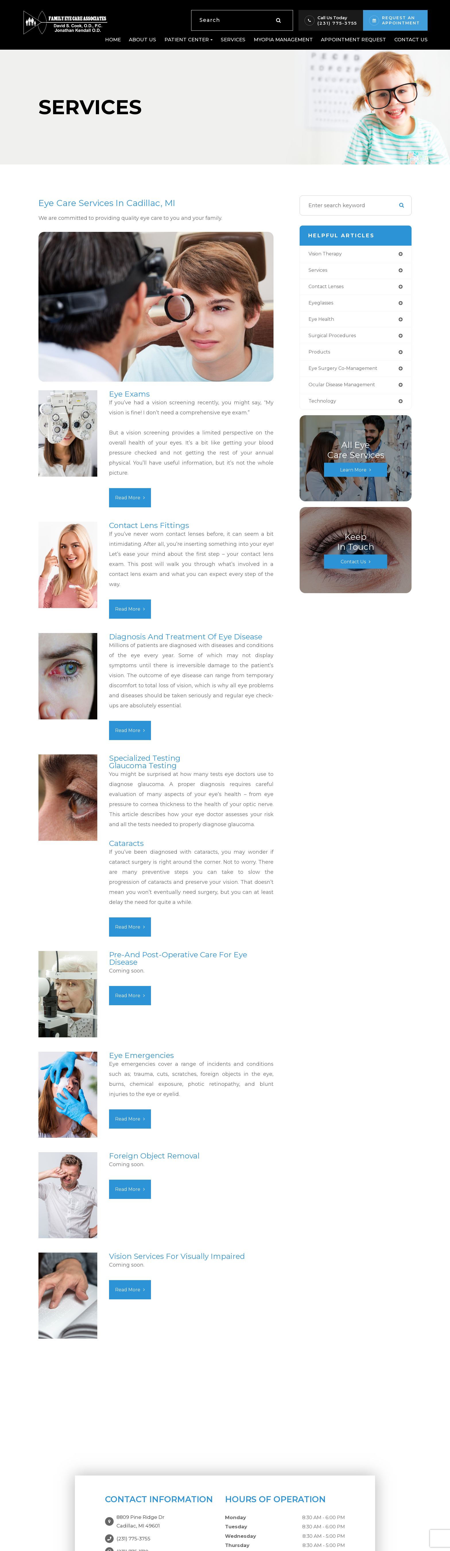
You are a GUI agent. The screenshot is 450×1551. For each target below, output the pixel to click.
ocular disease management (346, 390)
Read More (129, 497)
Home (113, 39)
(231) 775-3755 (337, 23)
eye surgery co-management (347, 373)
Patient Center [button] (188, 39)
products (320, 356)
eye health (323, 322)
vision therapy (328, 254)
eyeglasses (323, 305)
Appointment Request (353, 39)
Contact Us (411, 39)
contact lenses (328, 288)
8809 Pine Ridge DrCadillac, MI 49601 (140, 1518)
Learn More (353, 475)
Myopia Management (283, 39)
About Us (142, 39)
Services (233, 39)
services (319, 271)
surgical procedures (334, 339)
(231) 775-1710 (132, 1546)
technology (324, 406)
